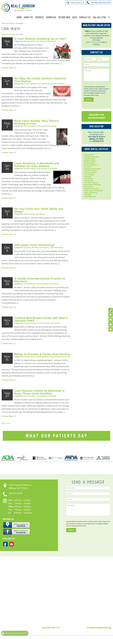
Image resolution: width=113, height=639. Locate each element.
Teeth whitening (56, 251)
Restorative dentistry (56, 84)
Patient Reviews (92, 587)
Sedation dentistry (91, 189)
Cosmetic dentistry (31, 251)
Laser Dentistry (49, 611)
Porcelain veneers (91, 183)
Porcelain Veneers (50, 604)
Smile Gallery (91, 584)
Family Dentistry (49, 598)
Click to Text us (76, 2)
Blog (74, 17)
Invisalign (88, 177)
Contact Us (84, 17)
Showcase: (93, 581)
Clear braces (89, 155)
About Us (28, 17)
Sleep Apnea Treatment (53, 613)
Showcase (51, 17)
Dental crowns (90, 161)
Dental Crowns (49, 587)
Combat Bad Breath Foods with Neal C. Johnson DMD (41, 322)
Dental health (29, 41)
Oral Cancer (88, 179)
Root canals (51, 126)
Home (19, 17)
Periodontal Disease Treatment (55, 602)
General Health (30, 126)
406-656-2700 (99, 17)
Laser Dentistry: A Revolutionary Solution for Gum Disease (36, 168)
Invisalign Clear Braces (52, 600)
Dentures (87, 167)
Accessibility (17, 593)
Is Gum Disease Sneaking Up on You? (40, 38)
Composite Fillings (50, 618)
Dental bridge (89, 159)
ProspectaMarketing (99, 630)
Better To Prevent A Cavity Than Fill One (42, 357)
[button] (109, 17)
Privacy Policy (17, 591)
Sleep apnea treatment (93, 191)
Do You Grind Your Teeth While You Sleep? (38, 213)
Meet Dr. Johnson (19, 587)
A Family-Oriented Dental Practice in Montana (39, 283)
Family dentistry (42, 287)
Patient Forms (18, 589)
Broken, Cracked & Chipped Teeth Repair (59, 622)
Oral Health (51, 41)
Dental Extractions (50, 595)
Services (39, 17)
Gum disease (41, 41)
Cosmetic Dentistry (50, 584)
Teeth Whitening (50, 615)
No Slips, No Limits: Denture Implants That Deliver (40, 80)
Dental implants (30, 84)
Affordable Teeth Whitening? (34, 248)
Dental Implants (49, 589)
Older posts (6, 426)
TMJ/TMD (87, 195)
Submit (88, 99)
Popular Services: (55, 581)
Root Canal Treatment (52, 607)
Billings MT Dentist (8, 23)
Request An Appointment (96, 116)
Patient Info (64, 17)
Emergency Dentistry (92, 169)
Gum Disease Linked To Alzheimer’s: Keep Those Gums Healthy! (39, 395)
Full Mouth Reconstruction (54, 620)
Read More (8, 68)
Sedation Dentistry (50, 609)
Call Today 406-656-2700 (100, 2)
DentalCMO (51, 630)
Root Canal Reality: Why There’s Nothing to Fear (36, 122)
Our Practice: (21, 581)
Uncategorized (90, 197)
